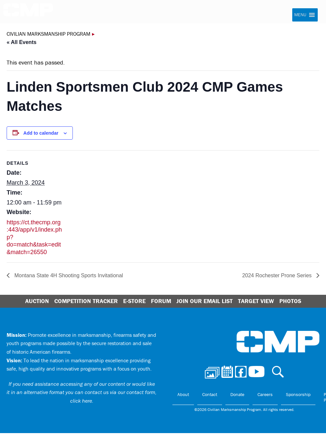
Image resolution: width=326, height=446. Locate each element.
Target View (256, 301)
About (183, 394)
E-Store (134, 301)
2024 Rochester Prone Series (277, 275)
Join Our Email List (204, 301)
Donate (237, 394)
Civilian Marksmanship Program (28, 12)
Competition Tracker (86, 301)
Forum (161, 301)
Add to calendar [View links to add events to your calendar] (41, 133)
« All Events (21, 42)
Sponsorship (298, 394)
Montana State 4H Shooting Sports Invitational (68, 275)
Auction (37, 301)
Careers (265, 394)
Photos (290, 301)
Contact (209, 394)
